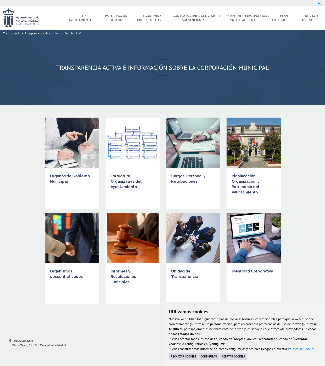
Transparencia (11, 33)
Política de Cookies (301, 349)
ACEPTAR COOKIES (233, 356)
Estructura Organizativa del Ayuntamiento (126, 181)
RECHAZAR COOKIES (183, 356)
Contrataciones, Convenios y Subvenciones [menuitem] (197, 18)
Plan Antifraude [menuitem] (281, 18)
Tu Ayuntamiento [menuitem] (80, 18)
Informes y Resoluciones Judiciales (123, 276)
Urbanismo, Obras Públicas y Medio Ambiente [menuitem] (246, 18)
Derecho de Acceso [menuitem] (310, 18)
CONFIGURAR (209, 356)
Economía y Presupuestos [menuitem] (149, 18)
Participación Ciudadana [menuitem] (115, 18)
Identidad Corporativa (252, 271)
